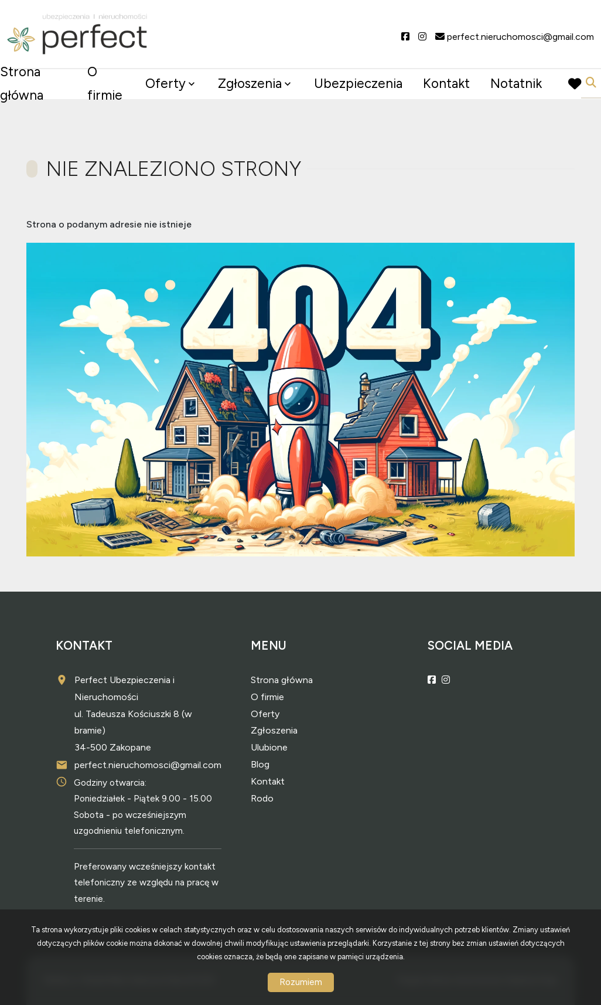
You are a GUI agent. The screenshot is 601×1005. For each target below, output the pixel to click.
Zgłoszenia (250, 83)
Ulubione (269, 747)
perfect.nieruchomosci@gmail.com (147, 764)
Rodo (262, 798)
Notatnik (516, 83)
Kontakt (446, 83)
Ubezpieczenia (358, 83)
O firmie (104, 83)
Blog (260, 764)
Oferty (165, 83)
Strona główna (21, 83)
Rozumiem (300, 982)
